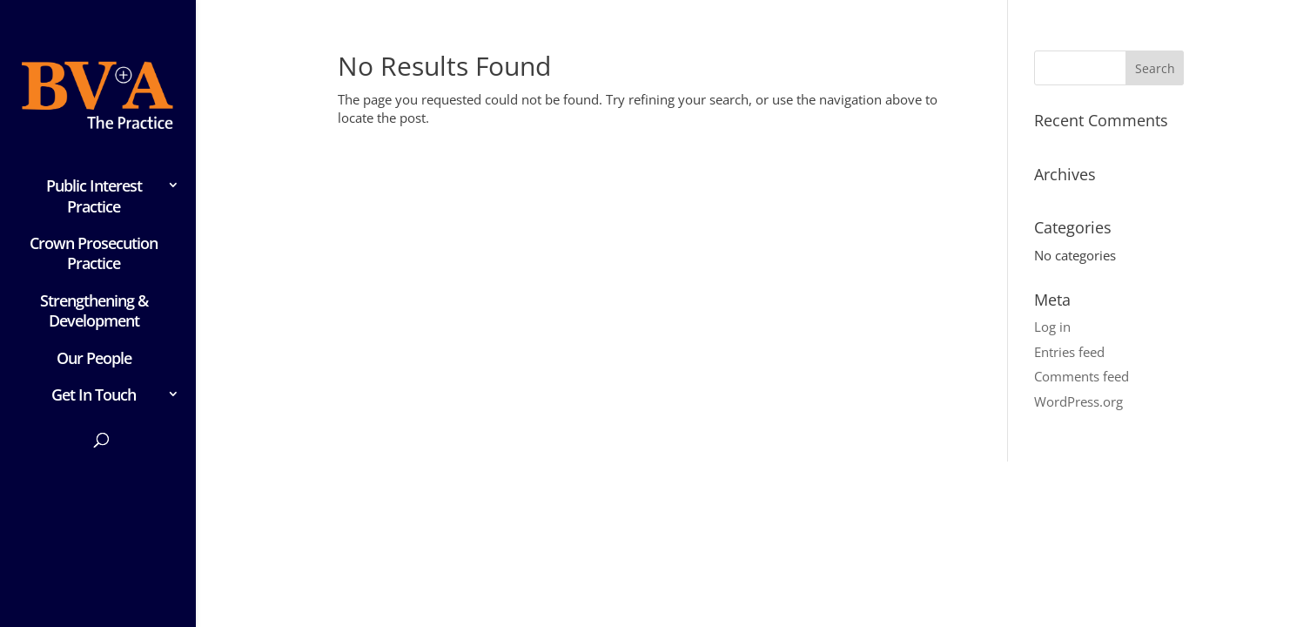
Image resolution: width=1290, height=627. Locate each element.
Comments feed (1081, 376)
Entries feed (1069, 352)
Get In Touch (93, 395)
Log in (1052, 326)
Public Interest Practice (94, 196)
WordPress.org (1078, 401)
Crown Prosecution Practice (94, 253)
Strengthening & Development (94, 311)
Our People (94, 358)
